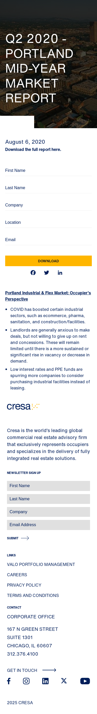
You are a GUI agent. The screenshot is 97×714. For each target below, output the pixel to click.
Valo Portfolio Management (41, 564)
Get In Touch (31, 670)
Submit (12, 538)
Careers (17, 575)
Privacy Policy (24, 585)
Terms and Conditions (33, 595)
